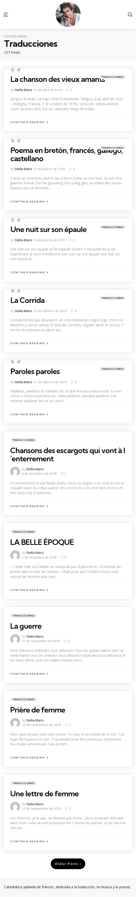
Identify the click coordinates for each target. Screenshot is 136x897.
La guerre (26, 626)
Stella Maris (23, 90)
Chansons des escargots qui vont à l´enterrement (67, 454)
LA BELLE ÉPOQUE (42, 542)
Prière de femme (37, 709)
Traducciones (112, 77)
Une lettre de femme (44, 793)
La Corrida (27, 300)
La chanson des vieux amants (57, 79)
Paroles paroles (35, 371)
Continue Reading (27, 122)
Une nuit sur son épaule (48, 229)
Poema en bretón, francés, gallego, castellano (66, 154)
